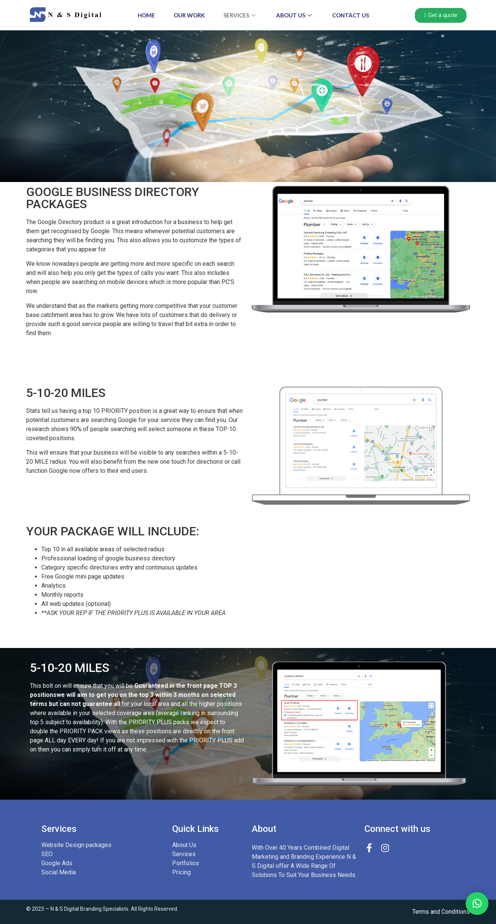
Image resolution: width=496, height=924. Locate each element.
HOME (145, 15)
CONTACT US (351, 15)
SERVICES (240, 15)
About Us (295, 15)
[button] (477, 903)
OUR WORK (188, 15)
